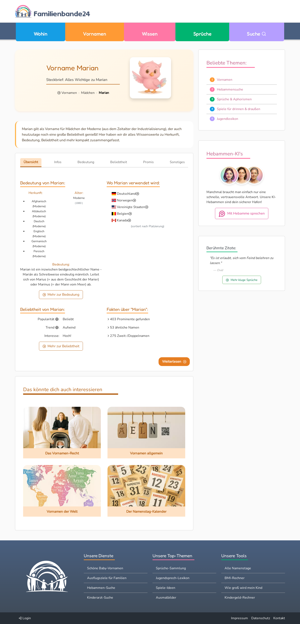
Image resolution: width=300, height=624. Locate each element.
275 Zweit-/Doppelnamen (129, 336)
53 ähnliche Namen (124, 327)
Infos (57, 162)
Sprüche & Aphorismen (234, 99)
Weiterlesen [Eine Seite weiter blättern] (174, 361)
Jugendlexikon (227, 119)
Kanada (122, 220)
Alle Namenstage (238, 568)
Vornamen (94, 34)
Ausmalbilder (166, 597)
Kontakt (279, 618)
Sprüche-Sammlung (171, 568)
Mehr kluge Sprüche (241, 280)
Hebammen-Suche (101, 588)
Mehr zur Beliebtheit (61, 346)
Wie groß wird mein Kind (243, 588)
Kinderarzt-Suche (100, 597)
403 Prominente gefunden (130, 319)
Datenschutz (260, 618)
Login (24, 618)
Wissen (150, 34)
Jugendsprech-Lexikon (172, 578)
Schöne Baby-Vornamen (105, 568)
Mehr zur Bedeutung (61, 294)
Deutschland (126, 193)
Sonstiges (177, 162)
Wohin (40, 34)
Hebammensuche (230, 89)
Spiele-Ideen (165, 588)
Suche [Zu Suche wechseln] (256, 34)
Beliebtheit (118, 162)
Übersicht (31, 162)
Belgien (123, 213)
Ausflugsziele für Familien (106, 578)
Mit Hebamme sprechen (242, 213)
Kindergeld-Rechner (240, 597)
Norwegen (125, 200)
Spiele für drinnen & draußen (238, 109)
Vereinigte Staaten (131, 207)
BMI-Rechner (235, 578)
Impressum (239, 618)
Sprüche (202, 34)
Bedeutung (86, 162)
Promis (148, 162)
